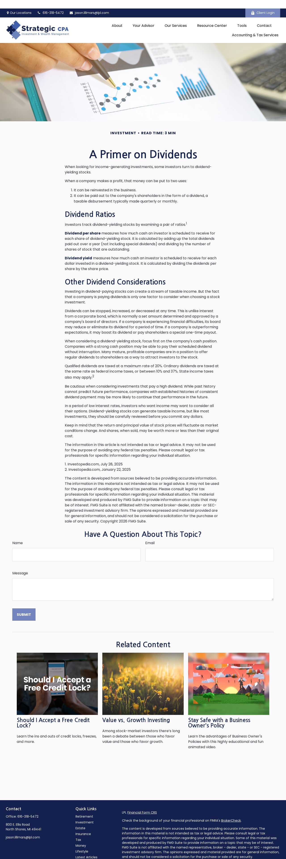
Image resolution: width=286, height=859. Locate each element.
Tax (78, 831)
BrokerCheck (231, 812)
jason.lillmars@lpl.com (89, 4)
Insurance (83, 825)
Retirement (84, 808)
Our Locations (19, 4)
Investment (85, 814)
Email (150, 534)
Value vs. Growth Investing (136, 711)
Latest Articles (86, 848)
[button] (117, 17)
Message (20, 564)
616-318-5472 (27, 808)
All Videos (83, 854)
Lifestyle (82, 843)
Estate (80, 819)
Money (81, 837)
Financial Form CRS (142, 804)
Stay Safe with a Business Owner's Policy (219, 714)
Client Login (263, 4)
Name (17, 534)
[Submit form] (24, 606)
